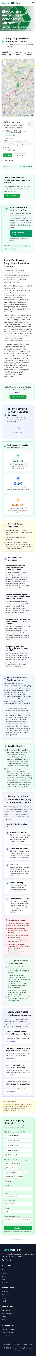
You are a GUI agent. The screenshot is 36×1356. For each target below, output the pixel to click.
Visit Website (9, 138)
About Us (7, 1344)
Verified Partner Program (11, 1332)
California (5, 1292)
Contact (4, 1282)
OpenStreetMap (23, 115)
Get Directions (9, 160)
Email (6, 1193)
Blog (3, 1279)
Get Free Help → (12, 196)
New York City (7, 1314)
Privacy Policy (27, 1344)
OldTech (12, 3)
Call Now (8, 155)
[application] (18, 87)
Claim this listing (27, 166)
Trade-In (5, 1273)
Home (4, 1270)
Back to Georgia (8, 7)
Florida (4, 1301)
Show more (6, 147)
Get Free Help (18, 397)
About (4, 1276)
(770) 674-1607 (10, 135)
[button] (18, 85)
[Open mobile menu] (33, 3)
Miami (4, 1320)
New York (5, 1295)
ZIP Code (7, 1208)
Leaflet (14, 115)
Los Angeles (6, 1311)
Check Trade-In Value (21, 233)
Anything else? (12, 1216)
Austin (4, 1317)
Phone (9, 1201)
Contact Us (6, 1336)
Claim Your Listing (8, 1329)
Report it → (22, 1239)
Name (6, 1186)
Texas (4, 1298)
